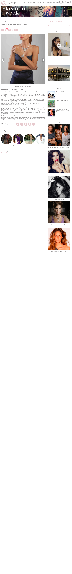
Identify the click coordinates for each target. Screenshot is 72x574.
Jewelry (3, 151)
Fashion (11, 2)
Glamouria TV (12, 3)
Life (20, 2)
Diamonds (9, 151)
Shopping (49, 2)
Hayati (18, 3)
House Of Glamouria (41, 2)
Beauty (15, 2)
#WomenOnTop (25, 2)
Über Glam (32, 2)
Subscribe (67, 24)
